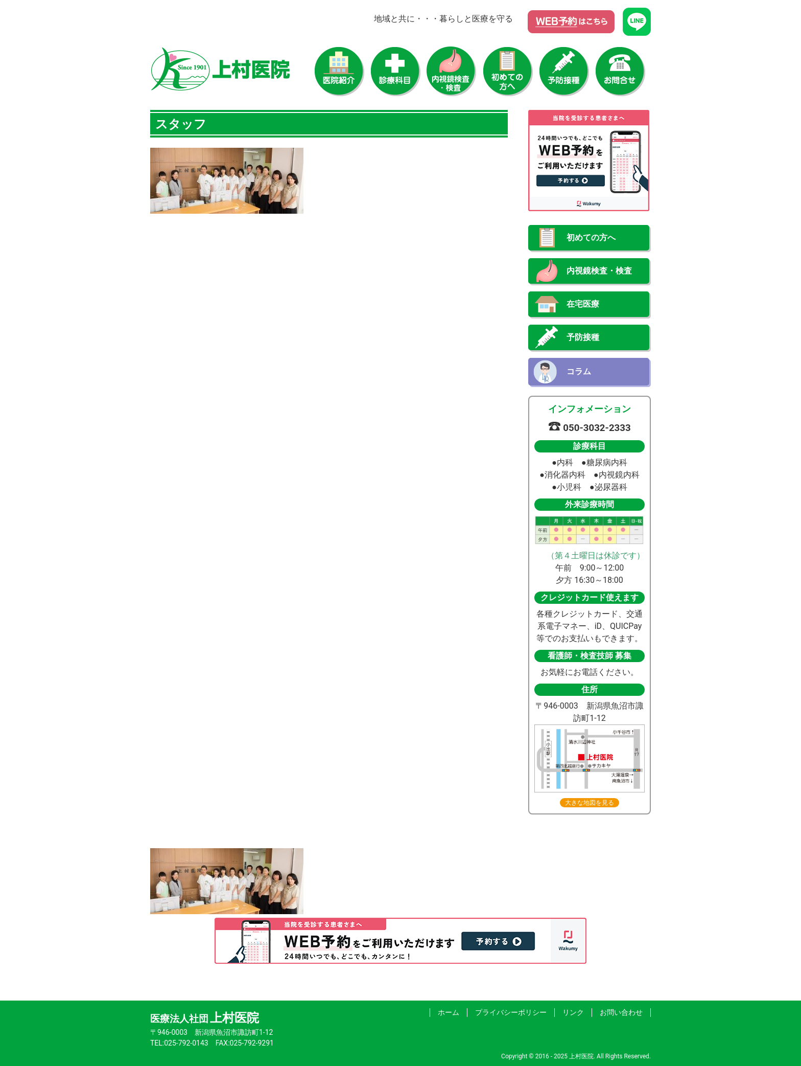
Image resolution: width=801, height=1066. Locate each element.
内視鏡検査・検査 (451, 71)
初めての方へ (507, 71)
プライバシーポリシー (511, 1012)
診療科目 (395, 71)
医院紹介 (339, 71)
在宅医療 (583, 304)
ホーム (448, 1012)
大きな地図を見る (589, 802)
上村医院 (220, 69)
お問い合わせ (620, 71)
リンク (573, 1012)
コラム (579, 371)
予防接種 (564, 71)
